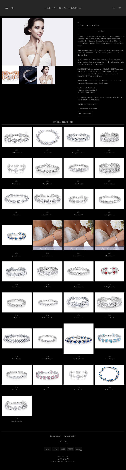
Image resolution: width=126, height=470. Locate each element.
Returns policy (70, 436)
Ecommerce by (63, 456)
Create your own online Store (63, 461)
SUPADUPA (63, 459)
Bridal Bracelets (85, 113)
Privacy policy (55, 436)
